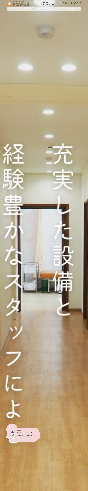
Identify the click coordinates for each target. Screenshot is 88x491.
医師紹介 (24, 9)
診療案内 (44, 9)
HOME (15, 9)
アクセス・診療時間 (69, 9)
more (18, 440)
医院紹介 (34, 9)
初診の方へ (56, 9)
